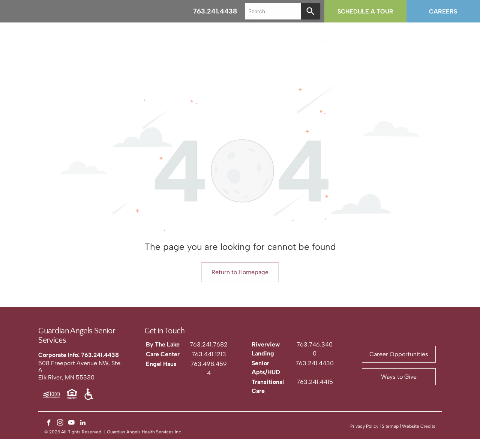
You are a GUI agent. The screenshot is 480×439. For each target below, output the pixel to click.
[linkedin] (82, 423)
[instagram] (60, 423)
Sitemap (390, 426)
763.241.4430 (315, 363)
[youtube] (71, 423)
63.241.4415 (316, 381)
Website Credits (418, 426)
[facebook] (49, 423)
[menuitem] (176, 40)
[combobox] (273, 11)
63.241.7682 (210, 344)
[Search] (310, 11)
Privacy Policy (364, 426)
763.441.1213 (209, 354)
